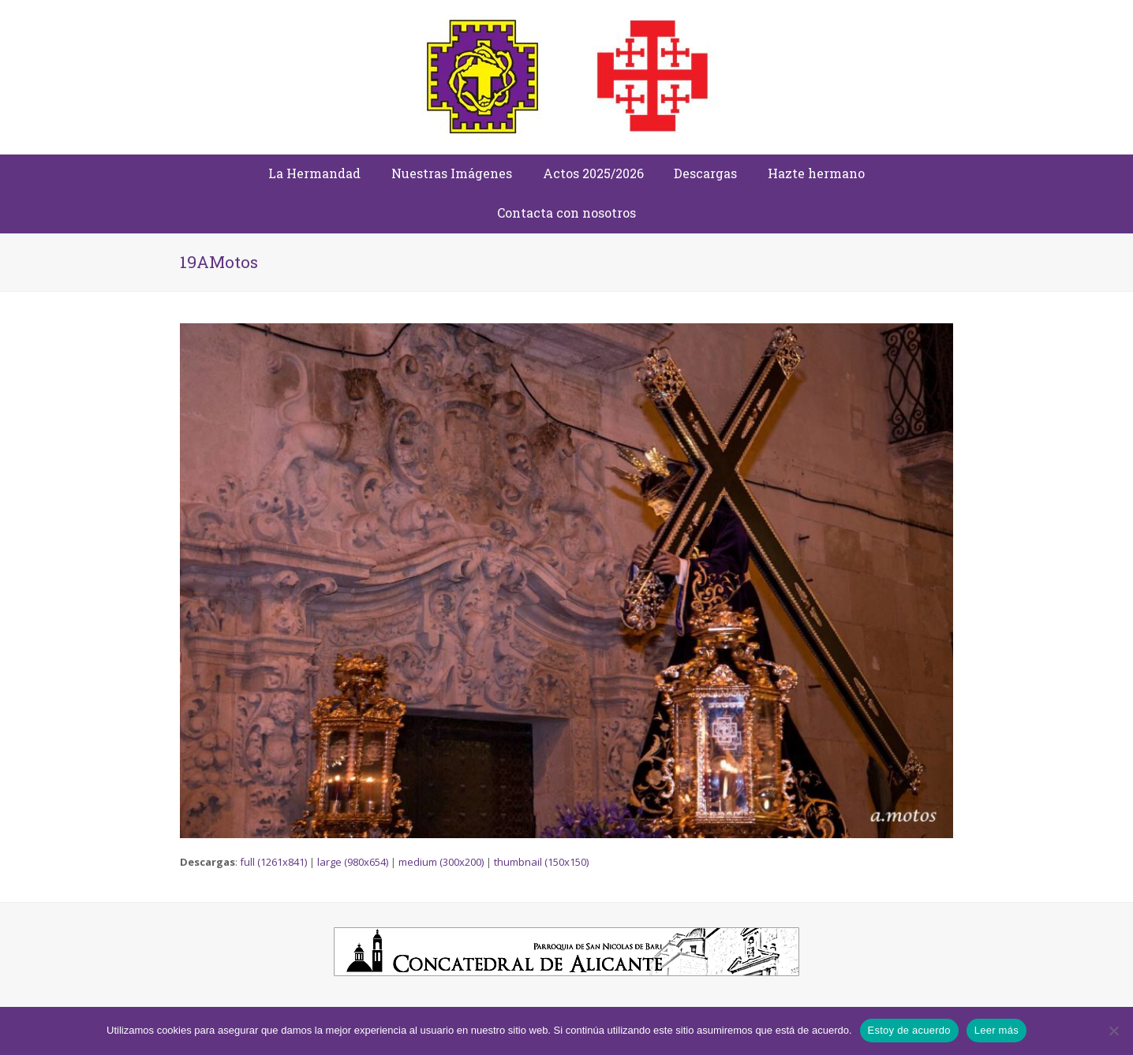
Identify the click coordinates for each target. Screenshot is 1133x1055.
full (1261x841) (273, 862)
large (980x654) (352, 862)
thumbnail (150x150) (541, 862)
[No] (1113, 1030)
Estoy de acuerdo (909, 1030)
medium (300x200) (441, 862)
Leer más (996, 1030)
